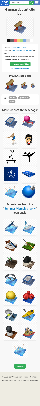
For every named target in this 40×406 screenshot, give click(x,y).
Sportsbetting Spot (19, 47)
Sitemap (34, 380)
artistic (12, 98)
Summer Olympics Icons (22, 50)
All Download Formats (20, 69)
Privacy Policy (7, 380)
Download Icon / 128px (20, 64)
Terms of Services (22, 380)
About (26, 377)
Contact (33, 377)
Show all (20, 366)
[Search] (31, 3)
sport (12, 101)
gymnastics (24, 98)
